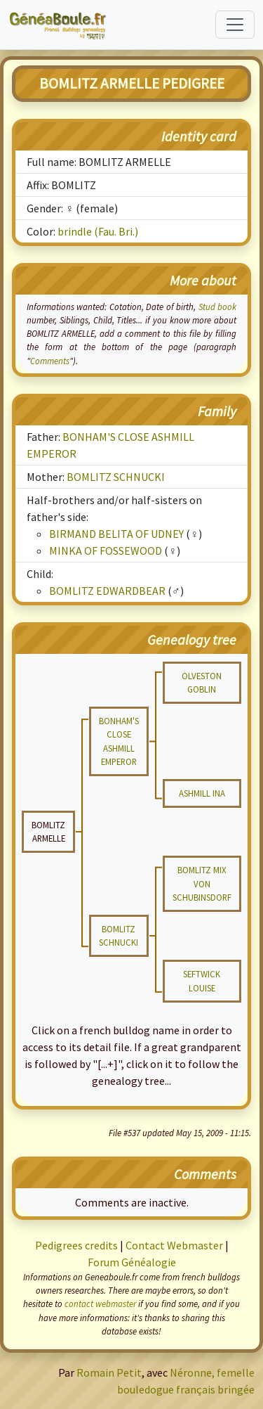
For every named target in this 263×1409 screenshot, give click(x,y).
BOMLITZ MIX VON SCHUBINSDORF (202, 883)
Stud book (217, 306)
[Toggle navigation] (235, 25)
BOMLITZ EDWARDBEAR (107, 591)
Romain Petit (109, 1372)
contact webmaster (100, 1303)
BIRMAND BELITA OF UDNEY (116, 534)
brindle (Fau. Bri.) (98, 231)
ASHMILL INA (202, 793)
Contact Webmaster (174, 1245)
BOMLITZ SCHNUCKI (116, 477)
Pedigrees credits (76, 1245)
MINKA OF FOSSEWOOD (105, 550)
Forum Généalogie (132, 1262)
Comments (49, 360)
